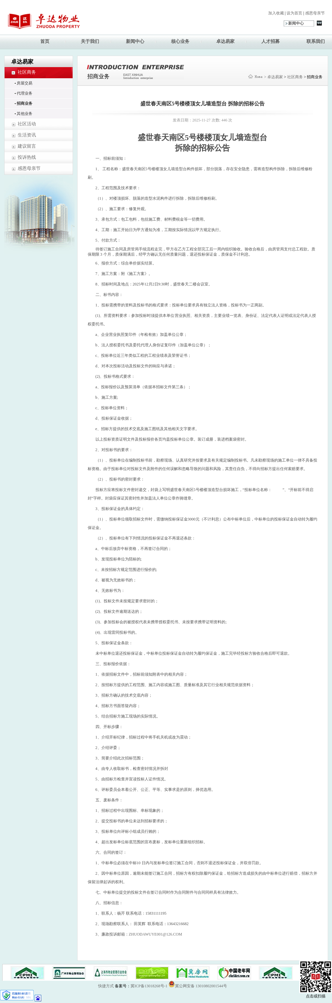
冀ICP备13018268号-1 (149, 986)
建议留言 (27, 146)
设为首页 (294, 13)
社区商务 (27, 72)
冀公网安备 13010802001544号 (197, 984)
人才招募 (270, 41)
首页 (44, 41)
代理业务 (24, 93)
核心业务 (180, 41)
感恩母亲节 (314, 13)
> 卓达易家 (273, 77)
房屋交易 (24, 83)
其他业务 (24, 113)
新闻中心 (135, 41)
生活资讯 (27, 135)
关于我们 (90, 41)
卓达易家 (225, 41)
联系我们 (315, 41)
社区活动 (27, 123)
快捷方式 (106, 986)
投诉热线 (27, 157)
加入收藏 (276, 13)
